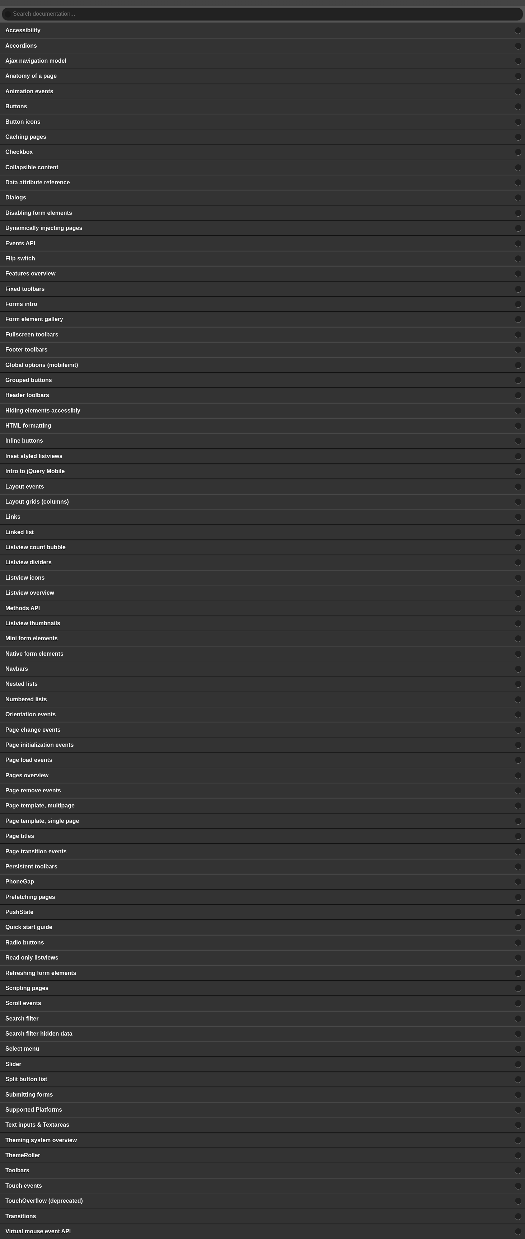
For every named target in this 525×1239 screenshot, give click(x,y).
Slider (13, 1064)
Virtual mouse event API (38, 1231)
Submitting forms (29, 1095)
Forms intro (21, 304)
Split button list (26, 1079)
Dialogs (15, 197)
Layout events (24, 487)
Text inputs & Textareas (37, 1125)
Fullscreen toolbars (31, 334)
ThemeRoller (22, 1155)
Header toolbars (27, 395)
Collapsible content (31, 167)
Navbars (16, 669)
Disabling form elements (38, 213)
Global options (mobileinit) (41, 365)
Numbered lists (26, 699)
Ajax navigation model (35, 61)
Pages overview (26, 775)
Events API (20, 243)
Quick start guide (28, 927)
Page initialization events (39, 745)
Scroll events (23, 1003)
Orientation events (30, 714)
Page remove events (33, 790)
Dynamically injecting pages (43, 228)
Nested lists (21, 684)
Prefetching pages (30, 897)
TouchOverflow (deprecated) (44, 1201)
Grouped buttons (28, 380)
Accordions (21, 46)
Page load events (28, 760)
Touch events (23, 1186)
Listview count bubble (35, 547)
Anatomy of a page (31, 76)
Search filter (21, 1019)
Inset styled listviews (33, 456)
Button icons (23, 122)
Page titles (19, 836)
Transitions (20, 1216)
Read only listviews (31, 958)
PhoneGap (19, 881)
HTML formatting (28, 426)
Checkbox (19, 152)
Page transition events (36, 851)
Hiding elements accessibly (42, 410)
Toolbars (17, 1170)
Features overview (30, 273)
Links (12, 517)
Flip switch (20, 258)
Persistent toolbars (31, 866)
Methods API (22, 608)
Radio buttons (24, 942)
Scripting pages (26, 988)
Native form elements (34, 654)
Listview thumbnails (32, 623)
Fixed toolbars (24, 289)
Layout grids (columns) (37, 502)
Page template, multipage (40, 805)
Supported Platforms (33, 1110)
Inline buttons (24, 441)
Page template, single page (42, 821)
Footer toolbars (26, 350)
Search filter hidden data (38, 1034)
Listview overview (29, 593)
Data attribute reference (37, 182)
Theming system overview (41, 1140)
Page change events (33, 730)
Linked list (19, 532)
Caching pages (25, 137)
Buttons (16, 106)
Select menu (22, 1049)
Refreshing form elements (40, 973)
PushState (19, 912)
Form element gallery (34, 319)
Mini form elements (31, 638)
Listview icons (24, 578)
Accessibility (23, 30)
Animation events (29, 91)
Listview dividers (28, 562)
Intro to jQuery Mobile (35, 471)
